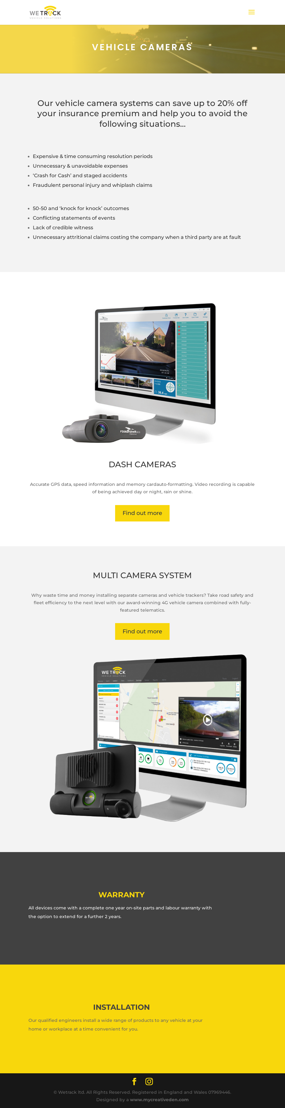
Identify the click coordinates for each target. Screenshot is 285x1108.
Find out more (142, 513)
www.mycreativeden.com (159, 1099)
